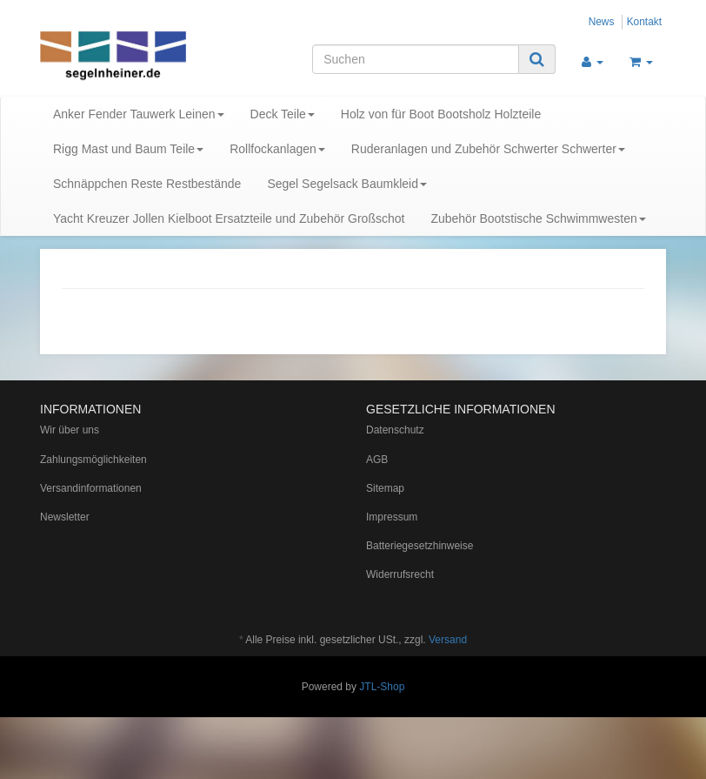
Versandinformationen (91, 488)
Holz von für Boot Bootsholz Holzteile (441, 114)
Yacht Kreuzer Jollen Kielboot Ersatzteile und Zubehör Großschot (228, 218)
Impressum (391, 517)
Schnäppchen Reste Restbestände (147, 184)
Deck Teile (282, 114)
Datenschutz (395, 430)
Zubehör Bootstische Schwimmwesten (537, 218)
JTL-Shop (381, 687)
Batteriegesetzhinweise (419, 546)
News (602, 22)
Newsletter (65, 517)
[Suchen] (415, 59)
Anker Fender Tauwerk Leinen (138, 114)
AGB (377, 459)
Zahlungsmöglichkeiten (93, 459)
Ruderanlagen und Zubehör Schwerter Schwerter (488, 149)
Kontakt (644, 22)
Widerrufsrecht (400, 574)
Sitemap (385, 488)
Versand (448, 640)
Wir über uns (69, 430)
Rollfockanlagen (277, 149)
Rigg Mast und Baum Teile (128, 149)
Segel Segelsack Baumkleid (347, 184)
